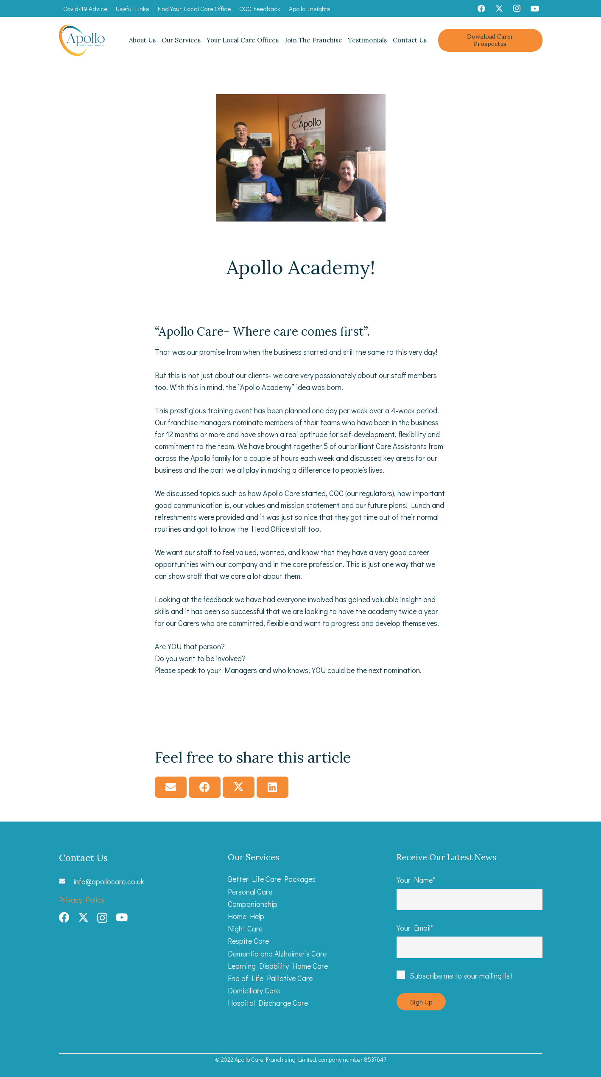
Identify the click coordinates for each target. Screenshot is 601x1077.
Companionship (252, 904)
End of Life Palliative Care (270, 978)
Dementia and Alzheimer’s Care (277, 953)
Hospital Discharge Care (268, 1003)
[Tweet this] (238, 787)
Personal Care (250, 891)
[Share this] (205, 787)
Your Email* (469, 940)
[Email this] (171, 787)
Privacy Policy (81, 900)
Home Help (246, 916)
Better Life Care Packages (272, 879)
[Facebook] (481, 8)
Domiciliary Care (254, 990)
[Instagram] (517, 8)
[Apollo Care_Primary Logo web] (82, 40)
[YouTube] (534, 8)
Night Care (245, 928)
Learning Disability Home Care (278, 966)
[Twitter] (499, 8)
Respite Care (248, 941)
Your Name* (469, 892)
